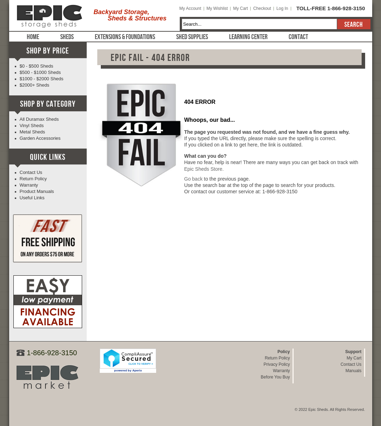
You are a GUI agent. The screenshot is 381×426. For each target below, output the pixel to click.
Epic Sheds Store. (204, 169)
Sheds (67, 37)
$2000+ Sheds (34, 85)
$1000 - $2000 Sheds (41, 78)
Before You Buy (275, 377)
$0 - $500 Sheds (36, 66)
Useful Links (32, 197)
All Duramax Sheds (39, 119)
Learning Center (248, 37)
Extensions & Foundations (125, 37)
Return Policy (33, 178)
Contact (298, 37)
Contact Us (31, 172)
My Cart (240, 8)
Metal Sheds (32, 131)
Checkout (262, 8)
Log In (282, 8)
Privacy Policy (277, 364)
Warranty (29, 185)
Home (33, 37)
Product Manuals (37, 191)
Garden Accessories (40, 138)
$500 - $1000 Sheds (40, 72)
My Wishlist (217, 8)
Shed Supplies (192, 37)
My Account (190, 8)
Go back (193, 179)
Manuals (353, 370)
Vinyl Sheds (32, 125)
